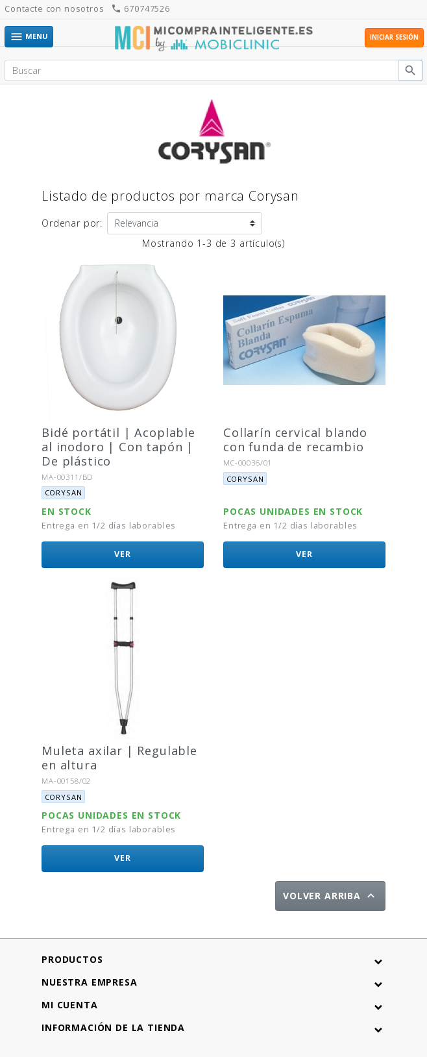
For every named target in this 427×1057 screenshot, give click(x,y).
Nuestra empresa (90, 982)
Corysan (63, 492)
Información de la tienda (113, 1027)
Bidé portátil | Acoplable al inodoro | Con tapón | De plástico (118, 447)
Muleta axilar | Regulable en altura (119, 758)
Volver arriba (330, 895)
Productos (72, 959)
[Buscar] (202, 71)
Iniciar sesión (394, 37)
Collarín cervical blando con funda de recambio (295, 439)
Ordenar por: (72, 223)
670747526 (140, 8)
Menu (29, 37)
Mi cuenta (70, 1005)
